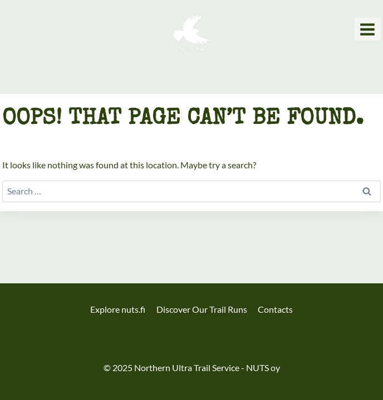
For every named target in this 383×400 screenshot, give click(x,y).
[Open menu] (368, 29)
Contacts (275, 309)
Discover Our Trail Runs (201, 309)
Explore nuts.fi (117, 309)
